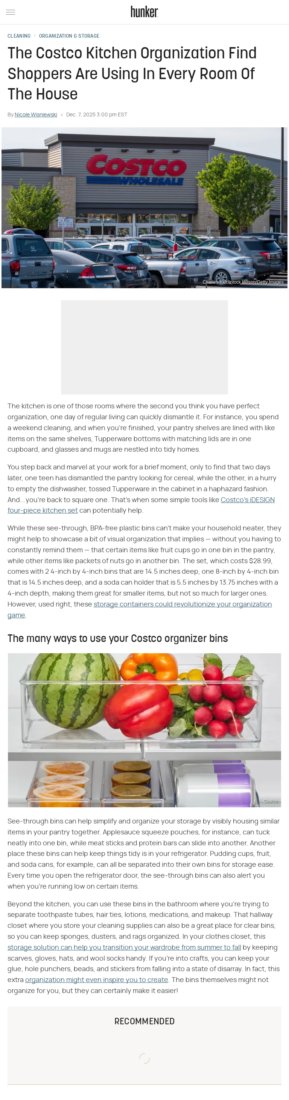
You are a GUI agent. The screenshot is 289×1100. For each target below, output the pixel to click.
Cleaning (19, 36)
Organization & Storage (69, 36)
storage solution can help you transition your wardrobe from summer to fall (124, 947)
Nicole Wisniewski (36, 115)
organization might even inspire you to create (96, 980)
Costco (271, 801)
